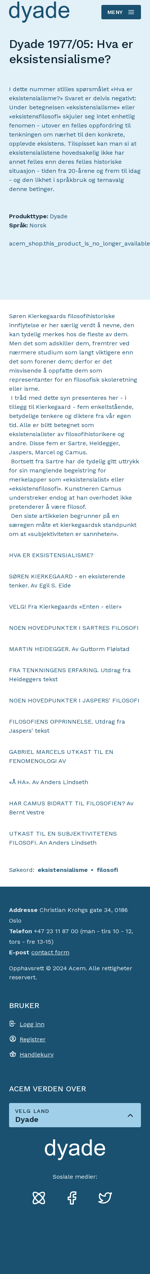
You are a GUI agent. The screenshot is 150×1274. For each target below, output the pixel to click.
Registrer (33, 1039)
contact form (50, 952)
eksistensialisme (63, 869)
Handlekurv (37, 1054)
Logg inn (32, 1024)
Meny (120, 12)
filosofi (107, 869)
